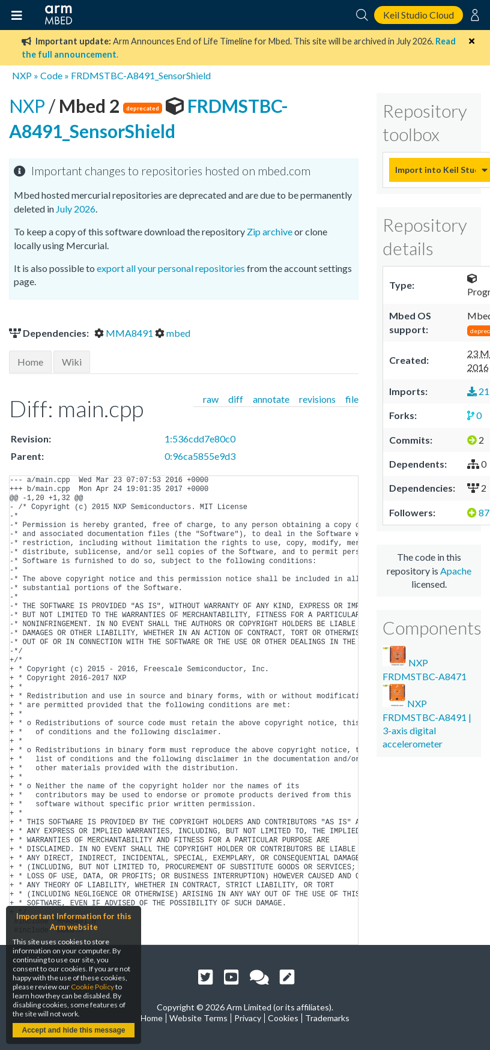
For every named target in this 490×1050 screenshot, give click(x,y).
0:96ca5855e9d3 (200, 456)
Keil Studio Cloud (418, 14)
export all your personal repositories (171, 268)
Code (51, 75)
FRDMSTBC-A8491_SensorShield (141, 75)
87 (478, 512)
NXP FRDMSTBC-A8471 (425, 663)
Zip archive (269, 231)
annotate (271, 399)
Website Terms (198, 1018)
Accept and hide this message (73, 1030)
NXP (22, 75)
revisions (317, 399)
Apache (455, 570)
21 (478, 391)
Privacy (247, 1018)
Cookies (283, 1018)
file (351, 399)
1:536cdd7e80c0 (200, 438)
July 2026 (75, 208)
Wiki (72, 361)
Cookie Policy (92, 986)
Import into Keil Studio (435, 169)
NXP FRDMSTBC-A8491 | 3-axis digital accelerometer (427, 716)
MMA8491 (124, 333)
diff (235, 399)
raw (211, 399)
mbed (172, 333)
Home (30, 361)
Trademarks (327, 1018)
